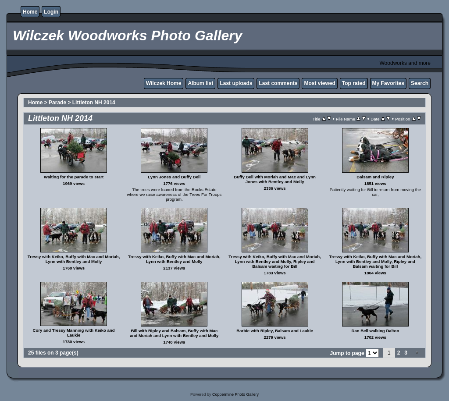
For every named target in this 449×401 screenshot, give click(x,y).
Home (30, 12)
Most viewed (319, 83)
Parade (57, 102)
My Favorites (388, 83)
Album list (200, 83)
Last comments (278, 83)
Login (51, 12)
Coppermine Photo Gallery (235, 394)
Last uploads (236, 83)
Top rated (354, 83)
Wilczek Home (164, 83)
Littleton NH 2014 (93, 102)
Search (419, 83)
